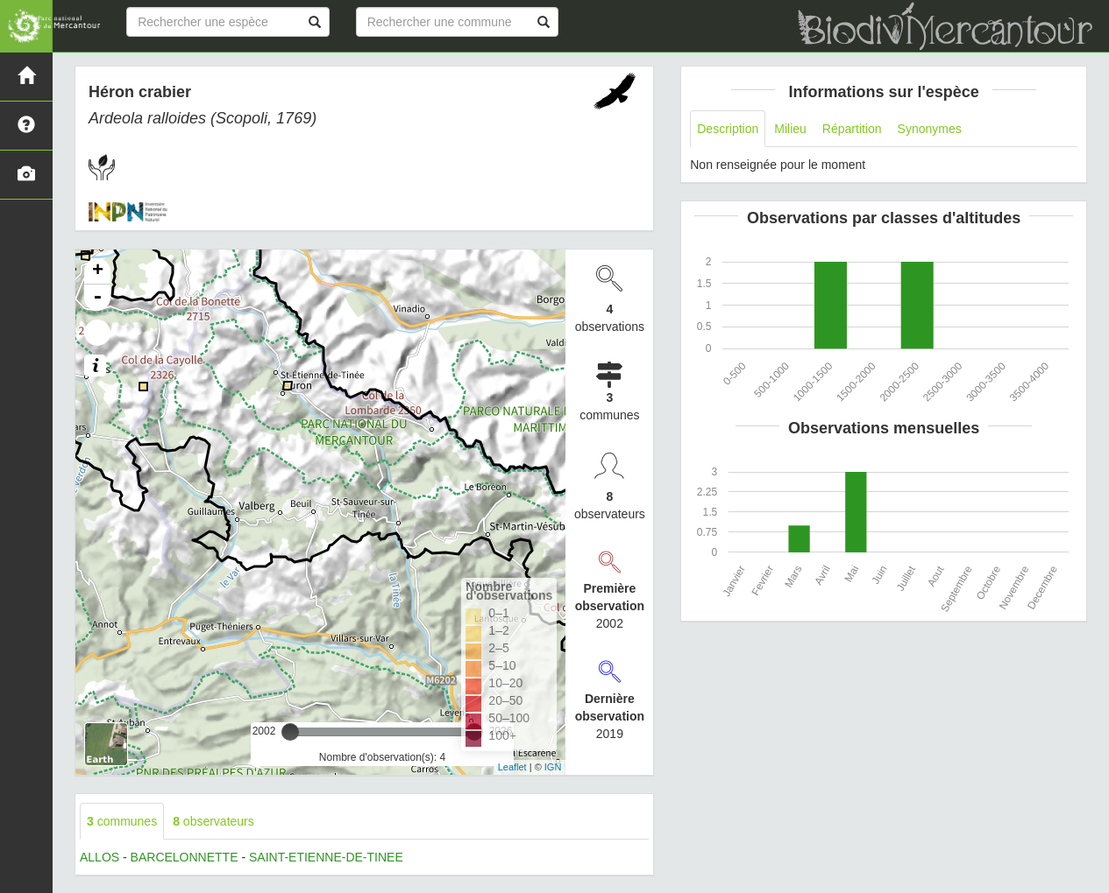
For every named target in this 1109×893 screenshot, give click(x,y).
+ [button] (97, 271)
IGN (553, 767)
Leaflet (512, 767)
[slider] (290, 732)
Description (727, 129)
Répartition (852, 129)
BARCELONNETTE (184, 857)
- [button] (97, 298)
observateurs (213, 821)
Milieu (790, 129)
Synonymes (930, 129)
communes (122, 821)
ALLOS (99, 857)
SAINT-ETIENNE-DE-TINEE (326, 857)
